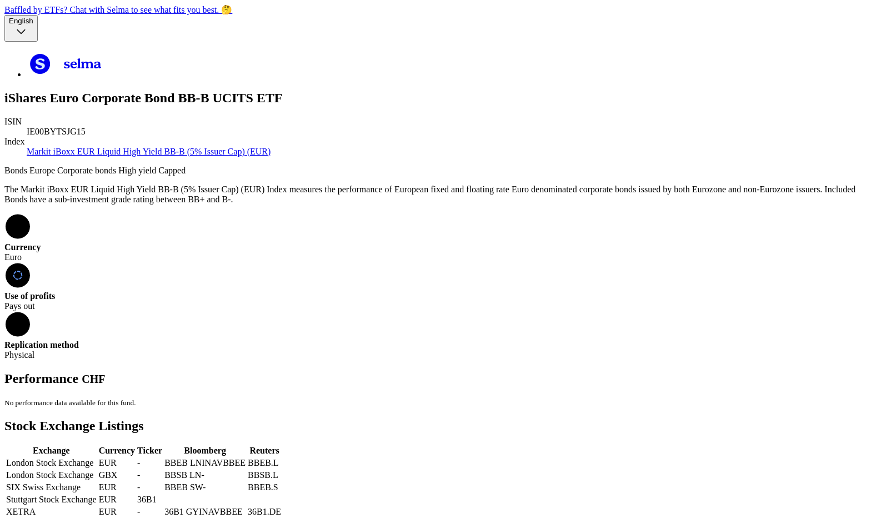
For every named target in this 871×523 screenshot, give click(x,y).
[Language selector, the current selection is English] (21, 28)
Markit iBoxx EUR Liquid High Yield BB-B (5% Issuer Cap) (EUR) (149, 151)
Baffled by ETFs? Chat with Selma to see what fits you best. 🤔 (118, 9)
